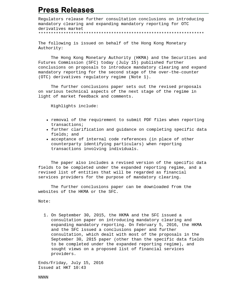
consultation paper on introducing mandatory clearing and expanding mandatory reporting (121, 222)
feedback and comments (104, 96)
